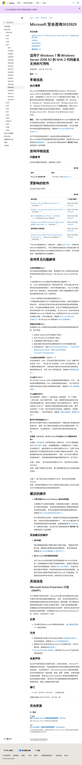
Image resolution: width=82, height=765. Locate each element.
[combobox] (14, 22)
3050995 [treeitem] (11, 72)
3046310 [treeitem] (10, 75)
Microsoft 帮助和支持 (59, 641)
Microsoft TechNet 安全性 (43, 650)
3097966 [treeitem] (11, 60)
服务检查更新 (38, 142)
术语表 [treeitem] (6, 145)
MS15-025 (66, 244)
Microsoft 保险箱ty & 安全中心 (51, 551)
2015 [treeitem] (9, 48)
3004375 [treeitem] (11, 93)
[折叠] (22, 18)
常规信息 (35, 40)
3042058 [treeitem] (11, 84)
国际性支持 (50, 647)
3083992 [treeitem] (11, 63)
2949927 (66, 177)
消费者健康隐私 (46, 755)
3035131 (70, 205)
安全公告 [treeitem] (9, 32)
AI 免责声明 (6, 755)
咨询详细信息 (36, 43)
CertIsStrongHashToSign (58, 347)
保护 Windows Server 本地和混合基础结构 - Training (47, 718)
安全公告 (44, 18)
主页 (37, 18)
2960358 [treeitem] (11, 100)
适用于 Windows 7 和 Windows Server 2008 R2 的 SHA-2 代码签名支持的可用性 (55, 36)
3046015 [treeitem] (10, 78)
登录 (77, 3)
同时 (39, 445)
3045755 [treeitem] (11, 81)
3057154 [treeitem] (10, 69)
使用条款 (59, 755)
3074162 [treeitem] (10, 66)
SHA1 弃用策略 (63, 319)
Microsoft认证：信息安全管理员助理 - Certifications (47, 727)
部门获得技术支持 (68, 638)
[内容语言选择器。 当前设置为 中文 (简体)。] (8, 750)
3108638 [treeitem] (10, 57)
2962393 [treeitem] (11, 97)
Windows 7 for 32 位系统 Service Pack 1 (44, 203)
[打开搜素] (73, 3)
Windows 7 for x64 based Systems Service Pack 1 (47, 209)
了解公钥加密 (65, 412)
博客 (22, 755)
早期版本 (16, 755)
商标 (65, 755)
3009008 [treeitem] (11, 90)
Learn (32, 18)
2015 (50, 18)
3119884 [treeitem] (10, 54)
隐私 (35, 755)
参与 (30, 755)
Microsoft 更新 (62, 566)
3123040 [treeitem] (10, 51)
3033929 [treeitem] (11, 87)
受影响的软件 (36, 46)
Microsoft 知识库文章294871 (50, 513)
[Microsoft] (4, 3)
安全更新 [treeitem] (7, 26)
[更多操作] (77, 18)
